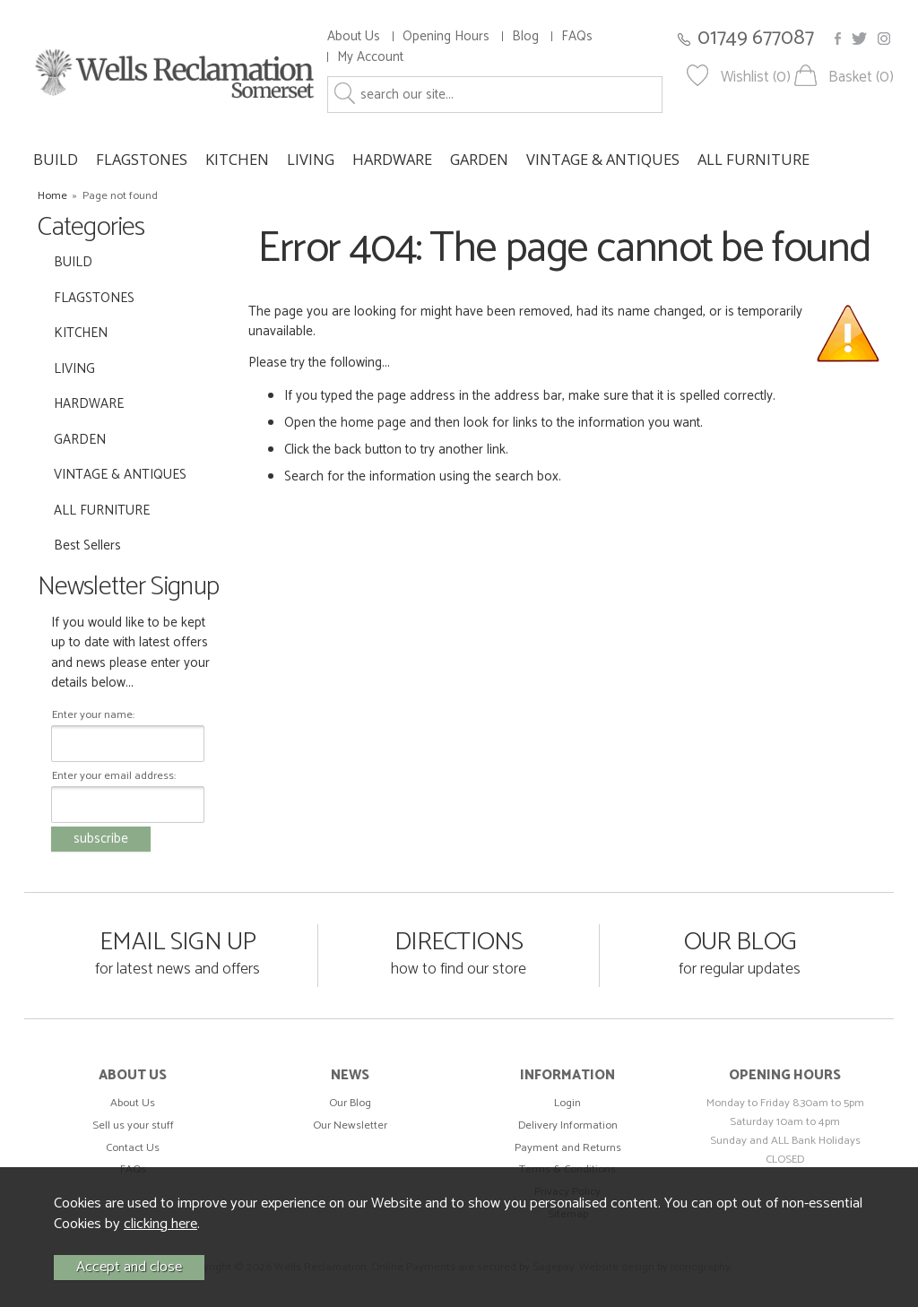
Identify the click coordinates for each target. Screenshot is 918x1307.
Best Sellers (87, 545)
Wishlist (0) (756, 77)
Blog (525, 36)
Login (567, 1103)
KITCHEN (237, 159)
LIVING (310, 159)
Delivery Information (568, 1125)
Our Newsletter (350, 1125)
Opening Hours (446, 36)
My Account (370, 57)
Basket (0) (861, 77)
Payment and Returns (568, 1147)
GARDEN (479, 159)
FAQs (577, 36)
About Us (353, 36)
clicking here (160, 1224)
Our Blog (350, 1103)
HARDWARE (392, 159)
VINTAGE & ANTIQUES (603, 159)
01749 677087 (755, 38)
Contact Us (133, 1147)
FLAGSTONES (141, 159)
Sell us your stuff (133, 1125)
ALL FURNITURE (753, 159)
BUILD (55, 159)
